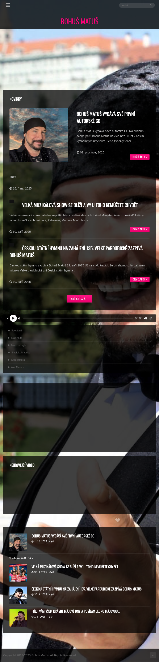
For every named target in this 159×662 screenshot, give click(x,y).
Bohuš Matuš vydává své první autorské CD (63, 536)
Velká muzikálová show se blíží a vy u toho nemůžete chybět (80, 205)
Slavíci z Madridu (20, 352)
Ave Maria (16, 367)
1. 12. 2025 (39, 541)
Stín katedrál (17, 359)
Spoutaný (15, 330)
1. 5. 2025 (38, 616)
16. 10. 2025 (17, 557)
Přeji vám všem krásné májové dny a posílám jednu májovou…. (76, 611)
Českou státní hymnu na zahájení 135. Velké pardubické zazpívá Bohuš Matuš (87, 589)
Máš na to (16, 337)
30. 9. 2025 (39, 572)
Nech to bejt (17, 345)
